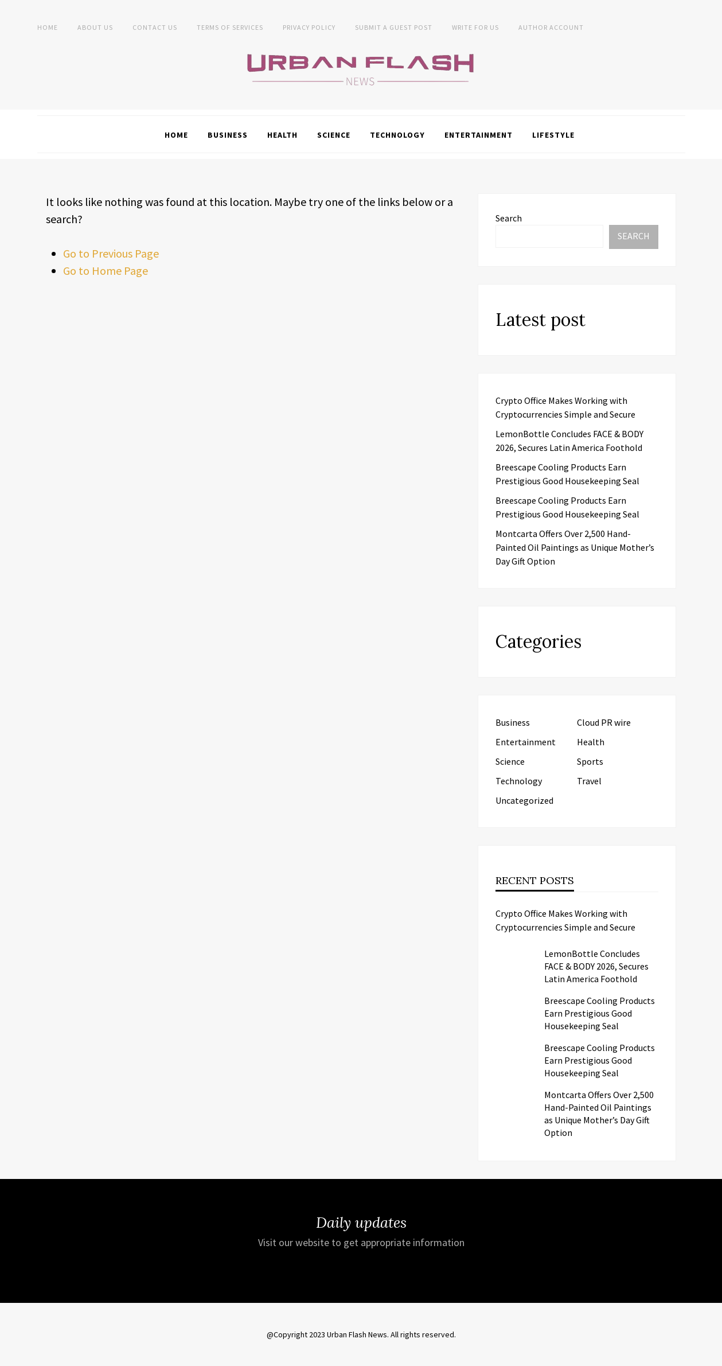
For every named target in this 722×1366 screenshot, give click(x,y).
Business (228, 135)
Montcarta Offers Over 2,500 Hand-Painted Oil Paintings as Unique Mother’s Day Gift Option (574, 547)
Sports (590, 761)
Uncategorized (524, 800)
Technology (397, 135)
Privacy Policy (309, 27)
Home (47, 27)
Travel (589, 781)
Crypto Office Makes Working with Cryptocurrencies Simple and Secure (565, 920)
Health (282, 135)
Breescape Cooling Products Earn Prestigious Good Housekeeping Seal (599, 1013)
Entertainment (478, 135)
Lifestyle (553, 135)
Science (333, 135)
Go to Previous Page (111, 253)
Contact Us (154, 27)
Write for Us (475, 27)
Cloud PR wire (604, 722)
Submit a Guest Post (393, 27)
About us (95, 27)
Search (508, 218)
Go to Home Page (105, 270)
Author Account (551, 27)
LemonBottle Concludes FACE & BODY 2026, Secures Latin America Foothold (596, 966)
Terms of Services (230, 27)
